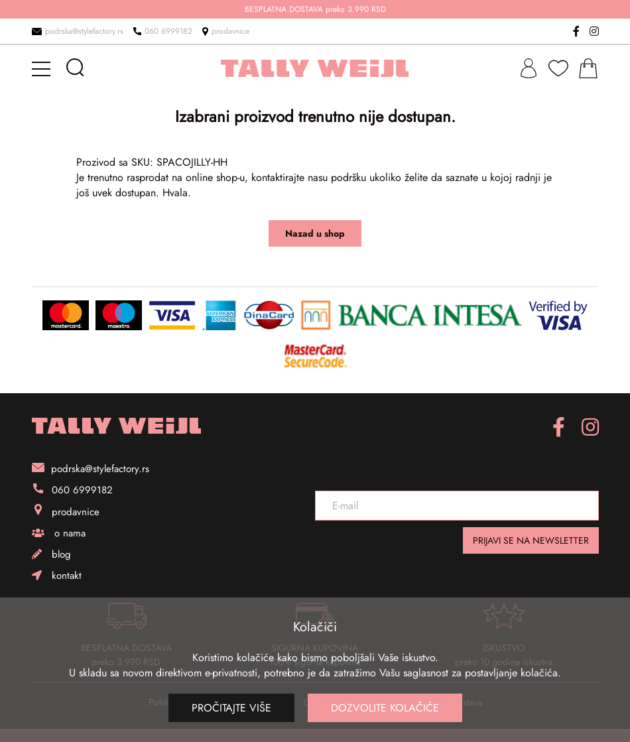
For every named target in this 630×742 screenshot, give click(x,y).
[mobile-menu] (43, 68)
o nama (59, 533)
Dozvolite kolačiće (385, 707)
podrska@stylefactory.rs (77, 31)
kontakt (57, 575)
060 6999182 (162, 31)
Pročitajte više (231, 707)
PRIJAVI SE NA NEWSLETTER (531, 540)
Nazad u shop (315, 233)
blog (51, 554)
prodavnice (225, 31)
